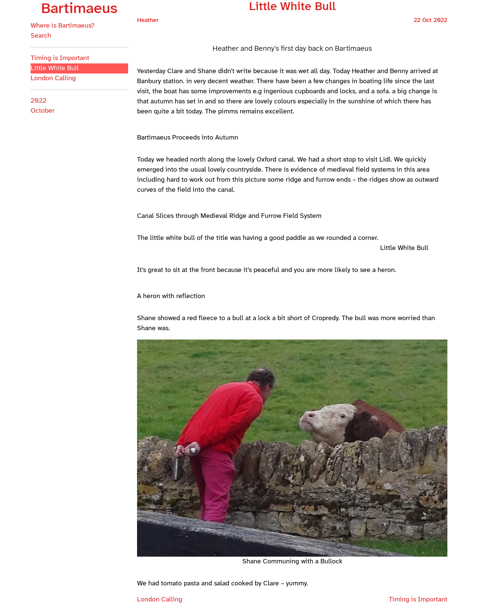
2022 (38, 100)
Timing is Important (60, 58)
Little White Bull (55, 68)
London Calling (53, 78)
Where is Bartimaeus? (62, 25)
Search (41, 36)
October (43, 111)
